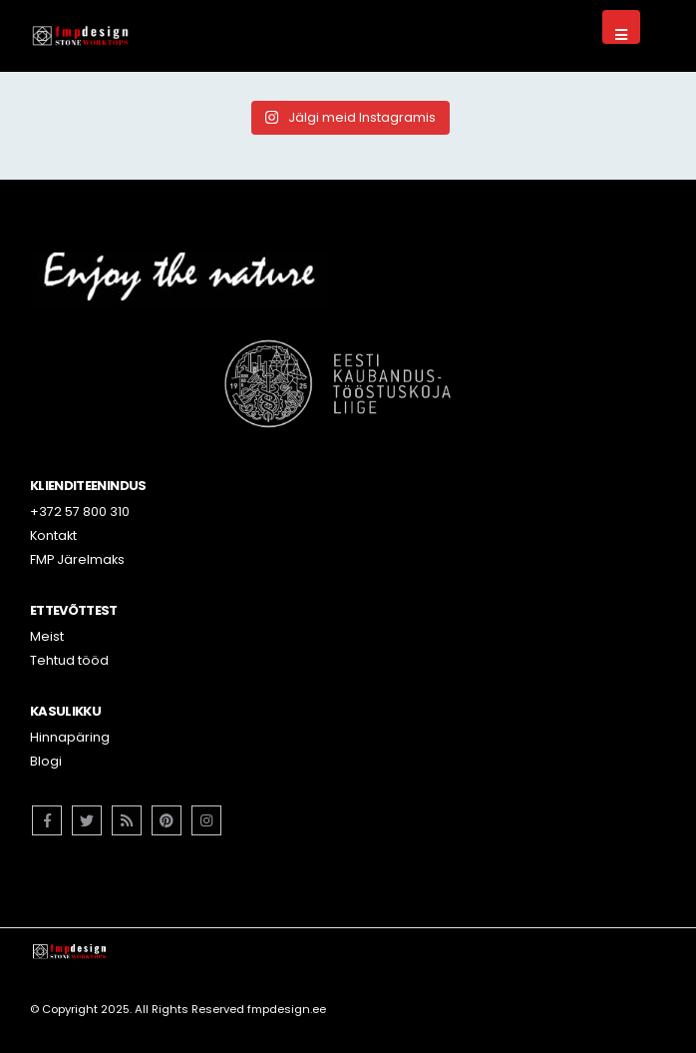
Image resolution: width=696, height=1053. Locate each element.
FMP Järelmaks (77, 559)
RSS (127, 820)
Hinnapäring (70, 737)
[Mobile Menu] (621, 27)
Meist (47, 636)
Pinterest (166, 820)
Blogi (46, 761)
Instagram (206, 820)
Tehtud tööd (69, 660)
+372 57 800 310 (80, 511)
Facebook (47, 820)
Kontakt (53, 535)
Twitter (87, 820)
